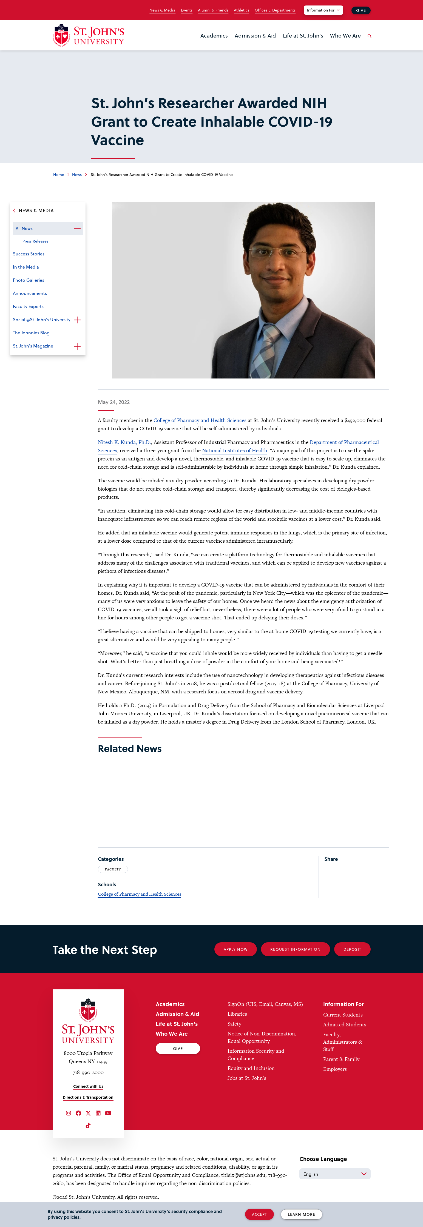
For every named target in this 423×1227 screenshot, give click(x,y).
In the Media (26, 267)
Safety (234, 1023)
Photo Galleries (28, 280)
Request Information (295, 949)
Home (58, 174)
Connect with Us (88, 1086)
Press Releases (35, 241)
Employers (335, 1069)
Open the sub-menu (77, 229)
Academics (214, 35)
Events (186, 10)
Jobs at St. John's (247, 1078)
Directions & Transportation (88, 1097)
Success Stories (28, 253)
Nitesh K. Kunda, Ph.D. (124, 442)
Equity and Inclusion (251, 1068)
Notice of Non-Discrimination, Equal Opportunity (262, 1037)
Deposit (352, 949)
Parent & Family (341, 1059)
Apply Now (236, 949)
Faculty (113, 869)
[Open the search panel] (368, 40)
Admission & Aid (255, 35)
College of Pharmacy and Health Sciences (200, 420)
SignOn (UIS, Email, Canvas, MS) (265, 1004)
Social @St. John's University (41, 319)
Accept (259, 1214)
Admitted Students (344, 1024)
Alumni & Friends (213, 10)
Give (361, 10)
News (77, 174)
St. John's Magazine (33, 346)
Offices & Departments (275, 10)
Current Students (343, 1014)
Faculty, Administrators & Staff (342, 1042)
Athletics (241, 10)
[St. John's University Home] (88, 35)
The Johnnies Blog (31, 332)
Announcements (30, 293)
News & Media (162, 10)
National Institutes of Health (234, 450)
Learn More (301, 1214)
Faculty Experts (28, 306)
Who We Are (345, 35)
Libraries (237, 1014)
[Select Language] (335, 1173)
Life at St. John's (303, 35)
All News (24, 228)
